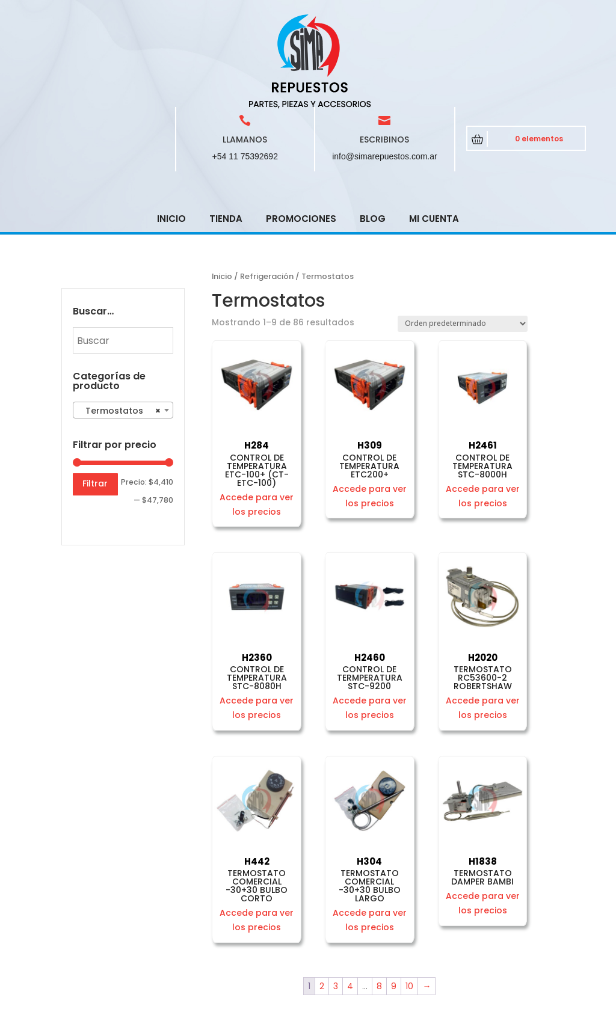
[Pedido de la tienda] (463, 238)
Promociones (301, 132)
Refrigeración (267, 190)
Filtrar (95, 397)
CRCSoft (319, 1006)
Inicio (171, 132)
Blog (373, 132)
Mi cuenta (434, 132)
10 (409, 900)
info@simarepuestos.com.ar (384, 70)
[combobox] (123, 324)
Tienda (225, 132)
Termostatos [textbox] (119, 324)
